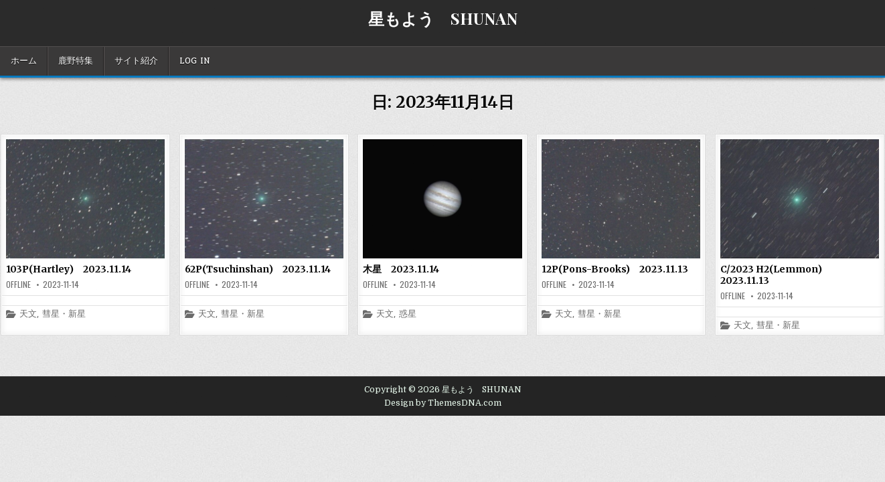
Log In (194, 61)
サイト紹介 (136, 61)
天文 (28, 314)
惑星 (407, 314)
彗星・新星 (64, 314)
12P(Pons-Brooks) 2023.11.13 (615, 269)
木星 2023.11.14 (401, 269)
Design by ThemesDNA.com (442, 403)
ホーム (24, 61)
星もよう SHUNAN (442, 18)
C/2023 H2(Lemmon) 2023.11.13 (775, 275)
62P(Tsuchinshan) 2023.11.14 (258, 269)
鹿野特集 (75, 61)
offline (18, 284)
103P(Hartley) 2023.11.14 (68, 269)
